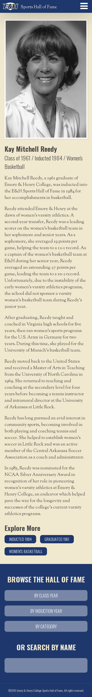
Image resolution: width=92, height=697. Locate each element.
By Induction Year (46, 611)
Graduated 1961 (57, 539)
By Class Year (46, 595)
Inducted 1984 (20, 539)
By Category (46, 626)
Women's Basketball (25, 551)
